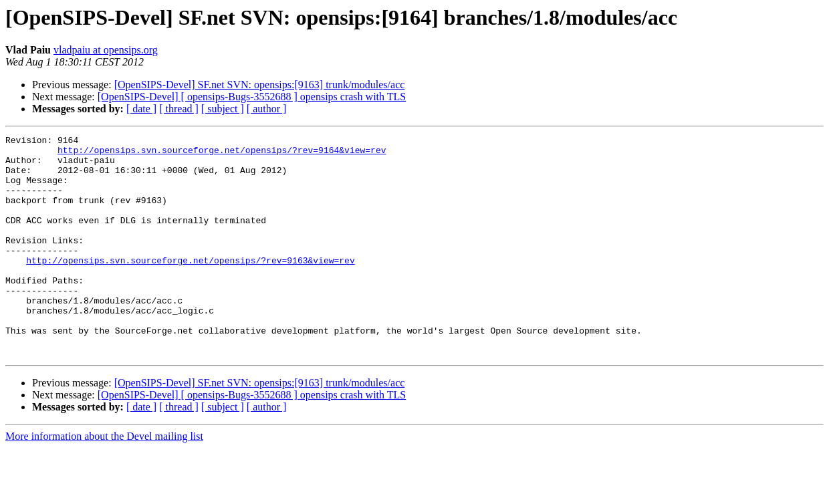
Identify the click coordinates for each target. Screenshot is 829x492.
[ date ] (141, 108)
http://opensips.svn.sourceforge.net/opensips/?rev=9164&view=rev (221, 154)
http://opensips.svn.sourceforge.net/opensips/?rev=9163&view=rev (190, 286)
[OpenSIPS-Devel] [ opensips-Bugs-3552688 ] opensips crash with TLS (252, 96)
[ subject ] (222, 108)
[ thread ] (179, 108)
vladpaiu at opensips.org (105, 49)
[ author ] (267, 108)
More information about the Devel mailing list (104, 480)
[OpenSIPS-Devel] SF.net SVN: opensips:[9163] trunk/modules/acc (259, 84)
